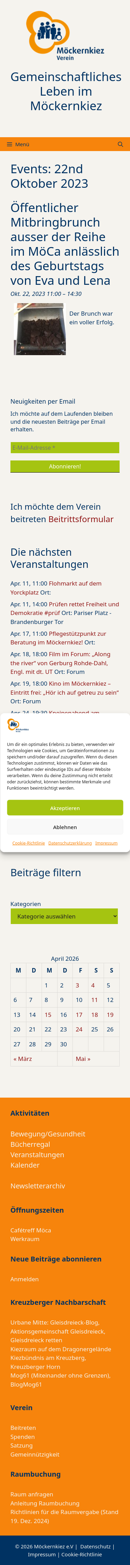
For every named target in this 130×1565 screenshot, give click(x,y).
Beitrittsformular (80, 519)
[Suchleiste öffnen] (120, 144)
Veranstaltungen (37, 1154)
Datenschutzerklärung (70, 843)
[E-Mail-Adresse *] (65, 448)
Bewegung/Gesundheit (47, 1133)
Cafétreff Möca (30, 1230)
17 (79, 1015)
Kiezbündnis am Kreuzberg (47, 1358)
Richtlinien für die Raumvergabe (54, 1512)
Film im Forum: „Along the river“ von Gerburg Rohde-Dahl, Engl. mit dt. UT (60, 663)
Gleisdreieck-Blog (74, 1322)
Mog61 (20, 1375)
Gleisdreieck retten (36, 1340)
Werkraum (25, 1239)
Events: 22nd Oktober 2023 (49, 175)
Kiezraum (23, 1349)
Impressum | (44, 1554)
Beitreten (23, 1428)
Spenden (22, 1437)
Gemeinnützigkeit (35, 1454)
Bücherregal (30, 1144)
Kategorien (25, 904)
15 (48, 1015)
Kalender (25, 1165)
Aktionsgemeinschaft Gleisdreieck (57, 1331)
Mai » (83, 1059)
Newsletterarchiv (37, 1185)
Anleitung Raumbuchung (44, 1503)
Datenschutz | (97, 1546)
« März (23, 1059)
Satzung (21, 1445)
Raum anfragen (31, 1494)
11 (94, 1000)
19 (110, 1015)
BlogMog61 (26, 1384)
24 (79, 1029)
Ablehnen (65, 826)
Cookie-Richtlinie (28, 843)
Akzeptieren (65, 807)
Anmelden (24, 1279)
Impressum (106, 843)
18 (94, 1015)
